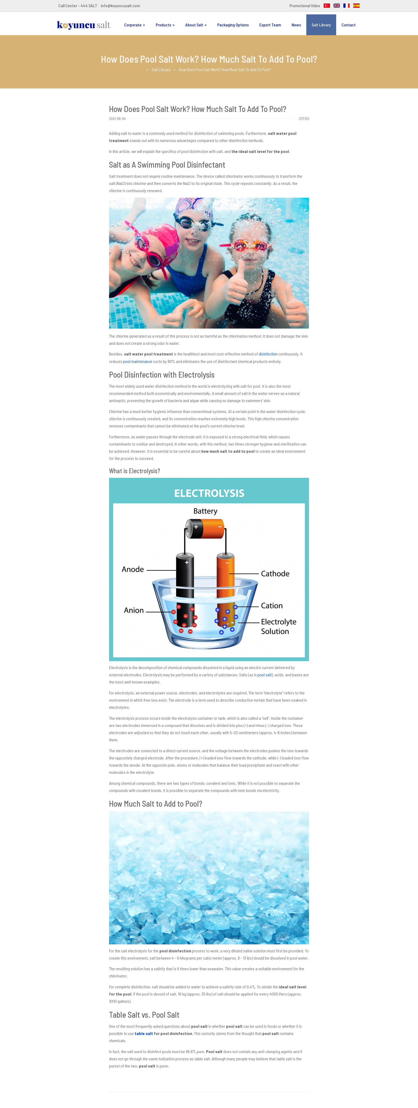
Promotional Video (305, 5)
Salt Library (321, 24)
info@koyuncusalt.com (120, 5)
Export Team (270, 24)
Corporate (134, 24)
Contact (348, 24)
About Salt (196, 24)
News (296, 24)
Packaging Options (233, 24)
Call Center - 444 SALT (77, 5)
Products (165, 24)
